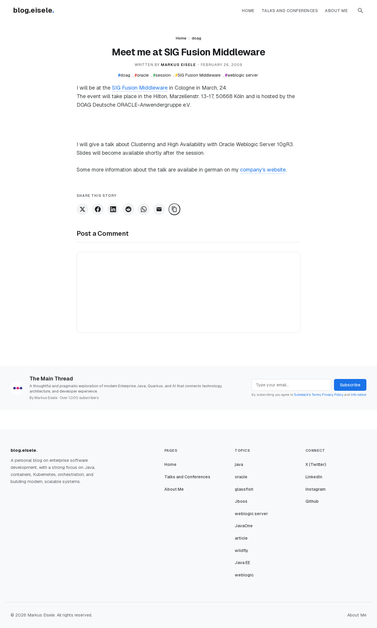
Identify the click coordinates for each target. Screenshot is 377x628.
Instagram (315, 489)
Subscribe (350, 385)
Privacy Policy (332, 395)
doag (196, 38)
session (162, 75)
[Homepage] (36, 10)
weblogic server (241, 75)
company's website (263, 169)
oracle (142, 75)
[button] (360, 10)
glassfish (244, 489)
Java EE (242, 562)
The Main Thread (51, 378)
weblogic (244, 575)
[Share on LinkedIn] (113, 209)
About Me (336, 10)
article (241, 538)
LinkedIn (313, 476)
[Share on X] (82, 209)
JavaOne (244, 525)
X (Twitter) (315, 464)
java (239, 464)
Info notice (358, 395)
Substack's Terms (307, 395)
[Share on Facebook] (98, 209)
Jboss (241, 501)
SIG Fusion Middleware (198, 75)
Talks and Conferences (290, 10)
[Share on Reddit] (128, 209)
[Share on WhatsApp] (144, 209)
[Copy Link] (174, 209)
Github (312, 501)
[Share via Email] (159, 209)
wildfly (241, 550)
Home (248, 10)
